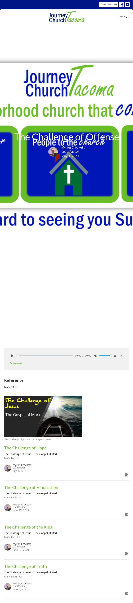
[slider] (45, 355)
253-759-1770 (109, 4)
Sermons (21, 259)
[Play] (12, 356)
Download (16, 363)
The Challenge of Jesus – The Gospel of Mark (56, 259)
